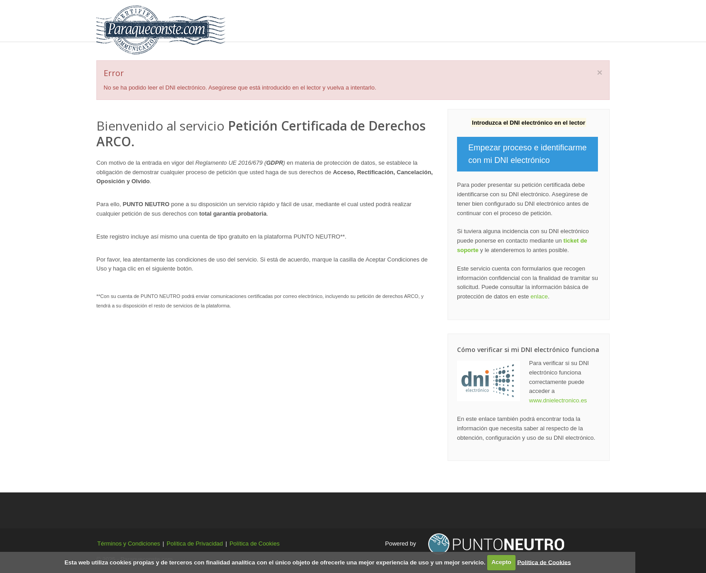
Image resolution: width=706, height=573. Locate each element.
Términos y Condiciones (128, 543)
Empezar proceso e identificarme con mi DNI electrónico (527, 154)
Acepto (501, 562)
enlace (539, 296)
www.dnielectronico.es (558, 400)
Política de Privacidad (195, 543)
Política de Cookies (255, 543)
